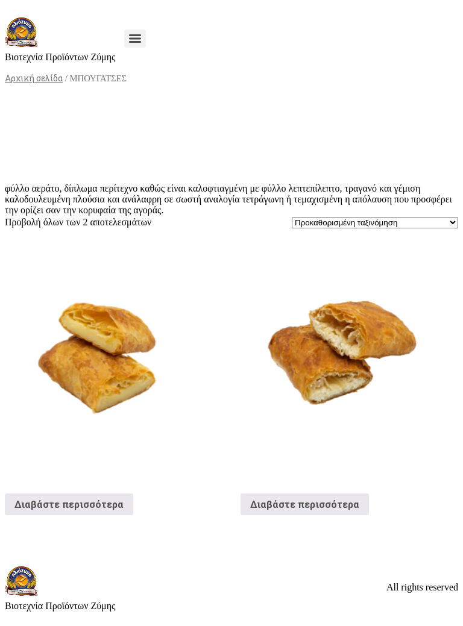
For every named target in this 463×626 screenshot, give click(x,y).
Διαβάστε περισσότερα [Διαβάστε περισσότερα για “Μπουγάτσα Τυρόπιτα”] (304, 504)
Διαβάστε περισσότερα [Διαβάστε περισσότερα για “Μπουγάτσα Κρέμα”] (69, 504)
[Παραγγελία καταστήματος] (375, 222)
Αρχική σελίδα (34, 78)
